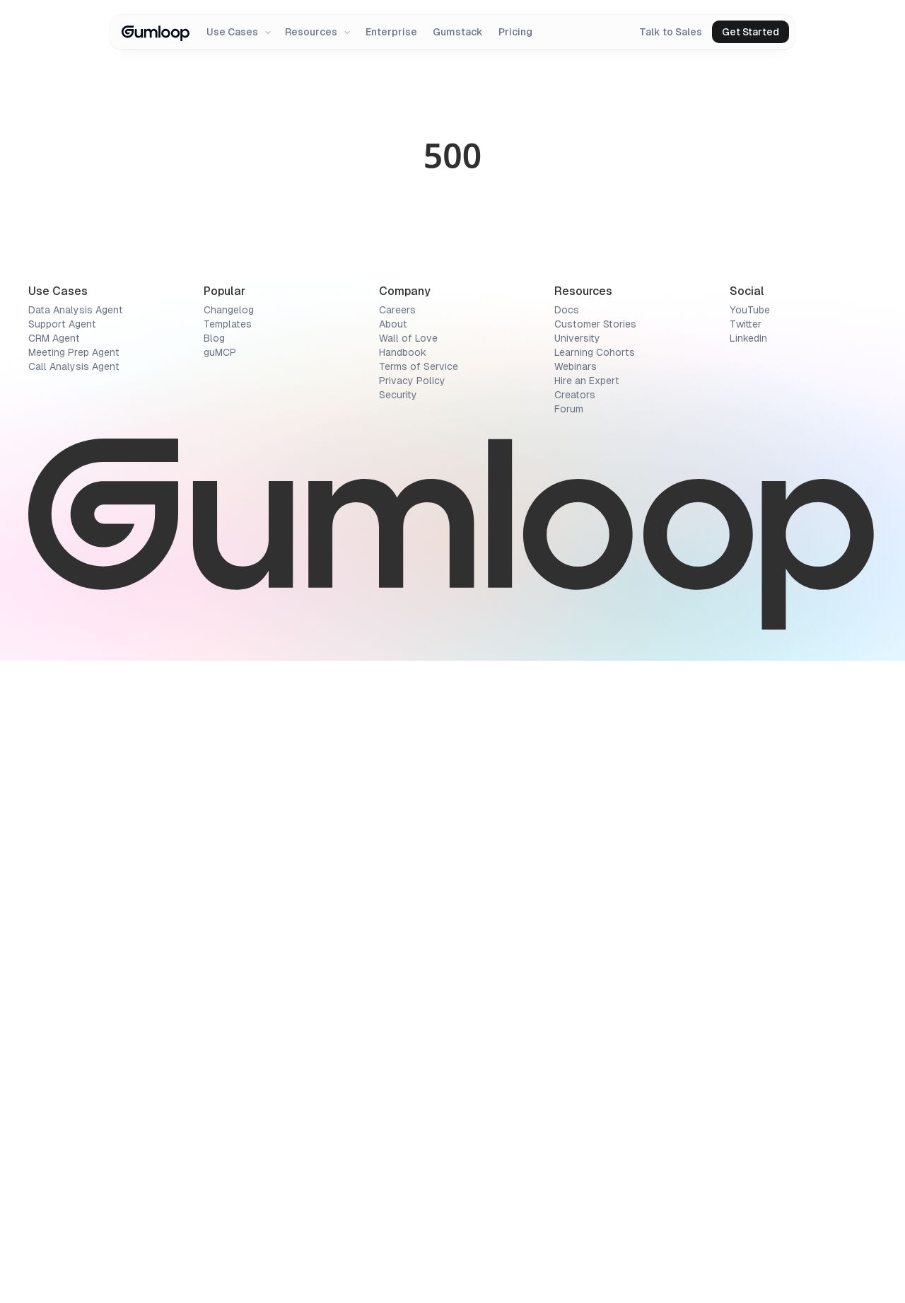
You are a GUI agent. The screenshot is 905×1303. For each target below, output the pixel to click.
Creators (574, 1037)
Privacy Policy (412, 1023)
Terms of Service (418, 1008)
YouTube (750, 952)
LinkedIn (748, 980)
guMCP (220, 994)
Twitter (745, 966)
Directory (45, 108)
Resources (318, 31)
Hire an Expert (586, 1023)
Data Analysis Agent (75, 952)
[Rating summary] (178, 182)
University (577, 980)
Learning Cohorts (594, 994)
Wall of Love (408, 980)
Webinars (575, 1008)
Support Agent (62, 966)
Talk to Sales (670, 31)
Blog (214, 980)
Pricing (515, 31)
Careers (397, 952)
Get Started (750, 31)
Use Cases (239, 31)
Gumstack (458, 31)
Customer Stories (595, 966)
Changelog (229, 952)
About (393, 966)
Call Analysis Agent (73, 1008)
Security (398, 1037)
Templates (228, 966)
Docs (566, 952)
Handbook (402, 994)
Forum (568, 1051)
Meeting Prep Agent (73, 994)
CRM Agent (54, 980)
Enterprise (391, 31)
